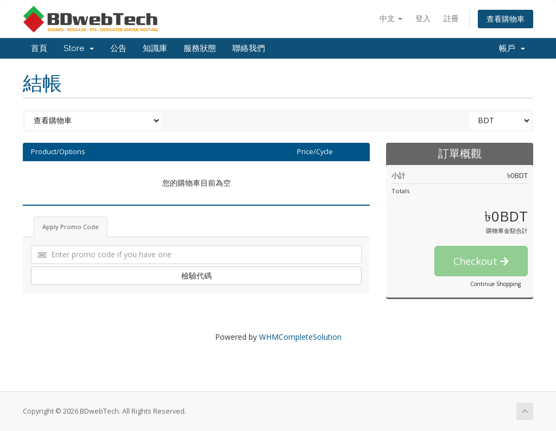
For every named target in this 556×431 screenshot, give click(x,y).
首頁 (39, 48)
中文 (391, 18)
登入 (423, 18)
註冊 (451, 18)
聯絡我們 (248, 48)
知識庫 (155, 48)
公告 (118, 48)
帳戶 (512, 48)
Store (79, 48)
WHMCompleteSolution (300, 337)
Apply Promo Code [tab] (70, 227)
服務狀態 (200, 48)
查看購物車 (505, 19)
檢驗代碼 (196, 275)
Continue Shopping (495, 284)
